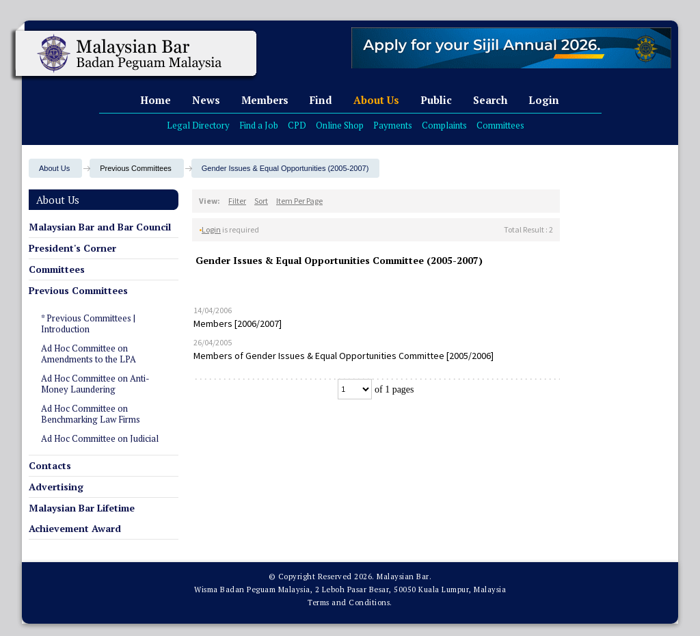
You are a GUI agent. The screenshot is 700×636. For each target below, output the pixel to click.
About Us (376, 100)
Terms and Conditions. (350, 602)
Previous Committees (78, 290)
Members (264, 100)
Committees (500, 125)
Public (436, 100)
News (206, 100)
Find (321, 100)
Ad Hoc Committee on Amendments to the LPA (88, 353)
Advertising (56, 486)
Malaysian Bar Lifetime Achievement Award (82, 518)
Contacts (50, 465)
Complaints (444, 125)
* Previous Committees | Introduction (88, 323)
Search (490, 100)
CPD (297, 125)
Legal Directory (198, 125)
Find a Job (258, 125)
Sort (261, 201)
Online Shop (340, 125)
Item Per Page (299, 201)
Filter (237, 201)
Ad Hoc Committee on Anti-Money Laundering (95, 383)
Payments (392, 125)
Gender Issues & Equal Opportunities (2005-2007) (285, 168)
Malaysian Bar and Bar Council (100, 226)
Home (155, 100)
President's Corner (72, 247)
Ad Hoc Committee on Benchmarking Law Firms (90, 413)
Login (543, 100)
